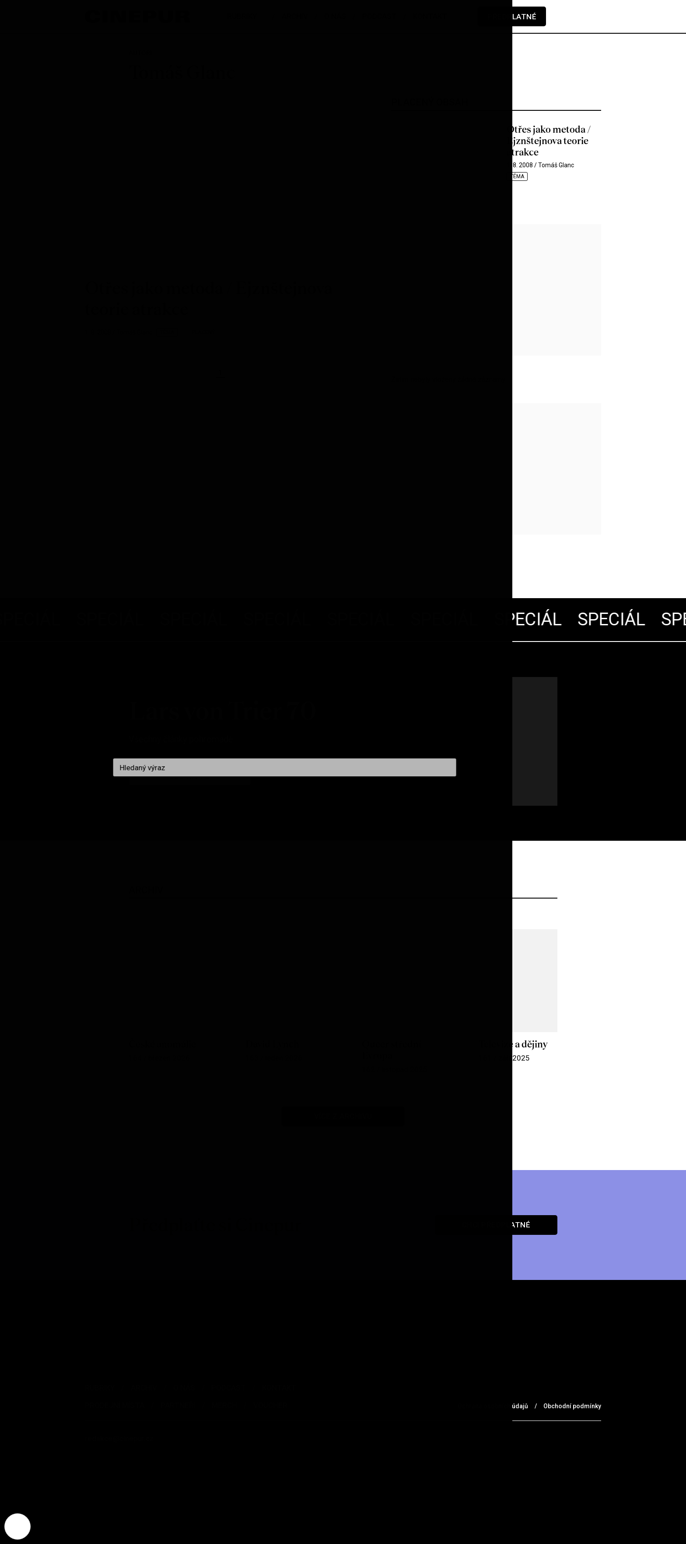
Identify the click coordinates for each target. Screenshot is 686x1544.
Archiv (144, 1387)
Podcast (228, 1387)
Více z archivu (343, 1116)
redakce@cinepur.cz (119, 1438)
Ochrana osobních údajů (493, 1406)
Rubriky (100, 1387)
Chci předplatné (496, 1224)
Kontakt (279, 1387)
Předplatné (511, 16)
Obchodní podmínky (572, 1406)
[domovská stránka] (137, 16)
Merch (224, 1405)
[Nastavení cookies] (17, 1526)
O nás (184, 1387)
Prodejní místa (114, 1405)
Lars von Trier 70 (223, 710)
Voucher (270, 1405)
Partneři (178, 1405)
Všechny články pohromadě (181, 739)
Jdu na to (190, 776)
